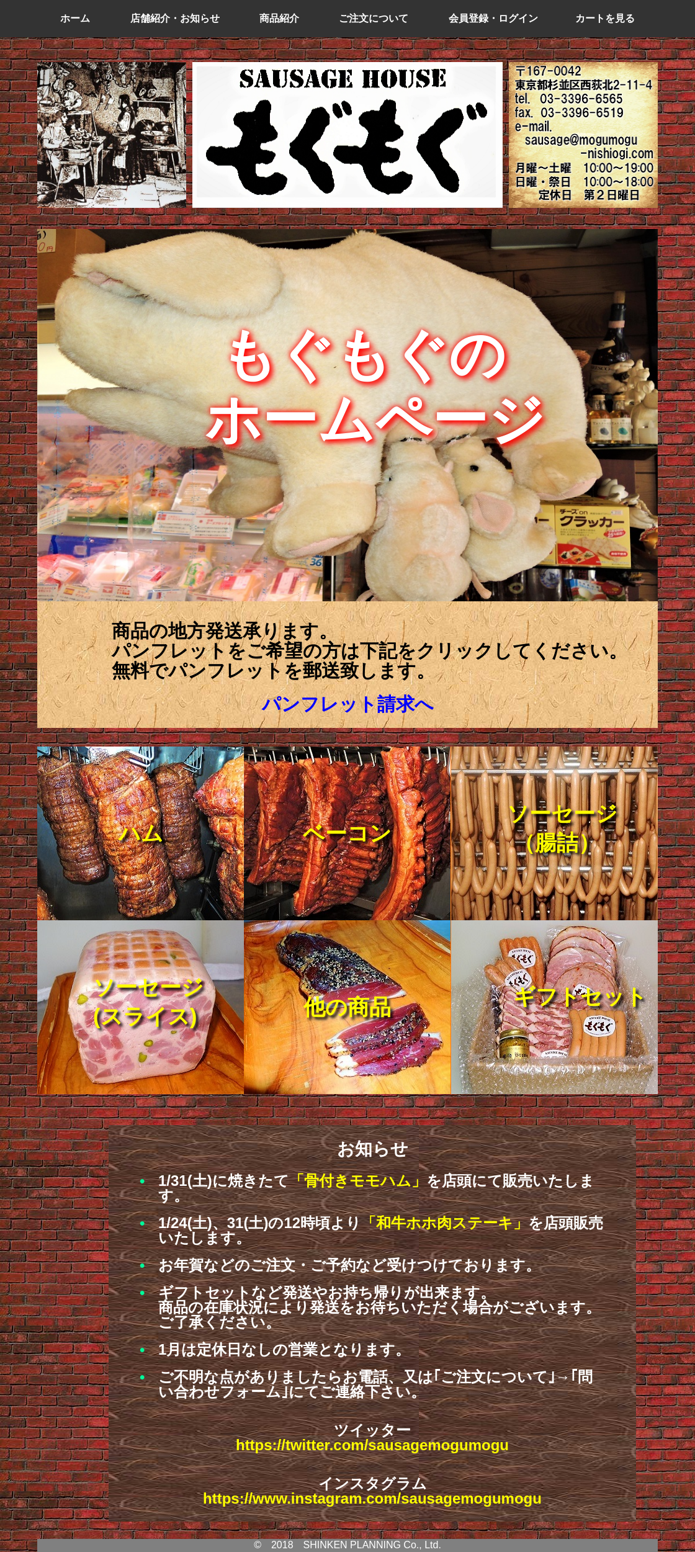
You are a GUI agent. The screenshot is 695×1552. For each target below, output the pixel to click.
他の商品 (347, 1007)
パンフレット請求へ (348, 704)
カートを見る (605, 18)
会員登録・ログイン (493, 18)
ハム (141, 833)
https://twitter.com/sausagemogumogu (372, 1445)
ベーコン (347, 833)
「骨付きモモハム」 (357, 1180)
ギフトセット (580, 996)
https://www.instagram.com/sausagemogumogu (372, 1498)
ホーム (75, 18)
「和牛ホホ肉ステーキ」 (444, 1222)
